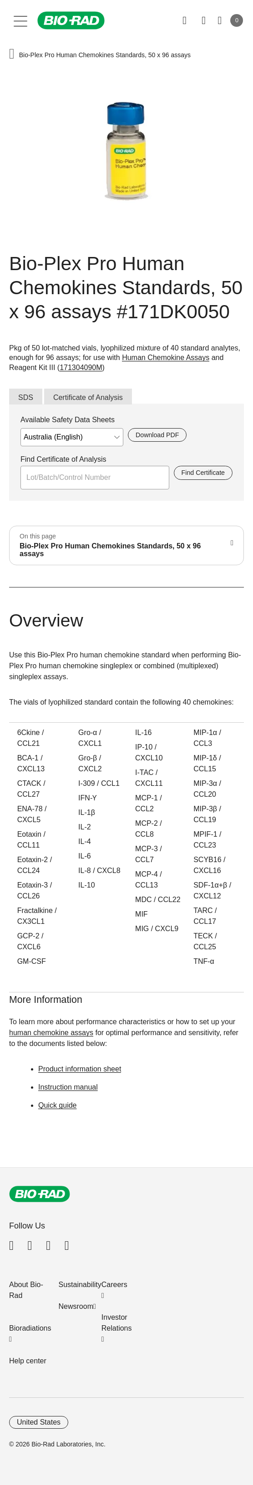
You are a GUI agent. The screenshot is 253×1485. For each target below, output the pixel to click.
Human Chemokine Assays (165, 357)
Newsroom (76, 1306)
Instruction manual (68, 1087)
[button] (12, 54)
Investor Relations (116, 1322)
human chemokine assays (51, 1032)
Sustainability (80, 1284)
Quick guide (57, 1105)
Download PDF (157, 435)
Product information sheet (79, 1069)
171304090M (81, 367)
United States (39, 1422)
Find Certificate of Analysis (63, 459)
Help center (27, 1361)
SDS (25, 397)
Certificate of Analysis (88, 397)
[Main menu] (21, 20)
